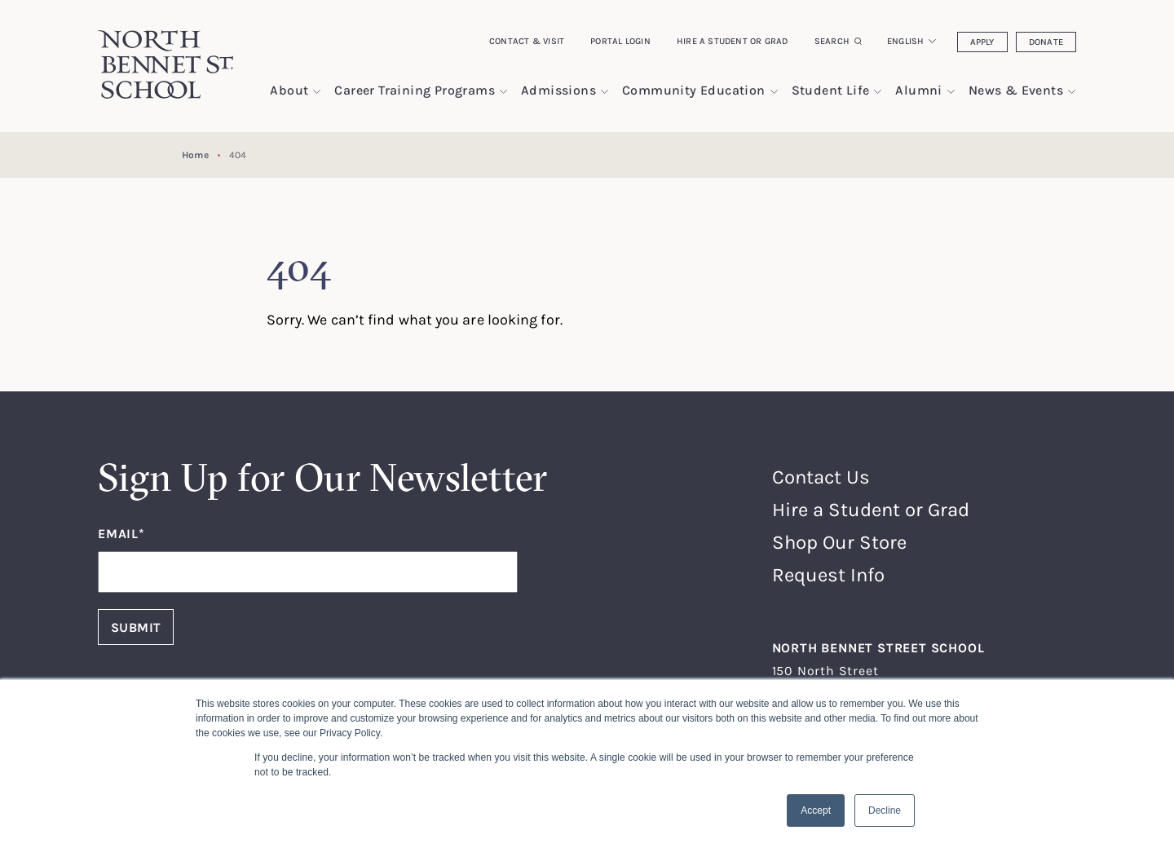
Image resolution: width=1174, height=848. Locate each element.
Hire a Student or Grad (732, 40)
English (906, 40)
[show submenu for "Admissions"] (604, 92)
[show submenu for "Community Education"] (774, 92)
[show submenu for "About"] (316, 92)
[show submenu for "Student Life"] (877, 92)
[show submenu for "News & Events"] (1071, 92)
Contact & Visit (526, 40)
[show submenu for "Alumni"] (951, 92)
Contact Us (821, 476)
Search (832, 40)
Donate (1046, 41)
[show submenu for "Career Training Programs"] (503, 92)
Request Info (828, 574)
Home (195, 154)
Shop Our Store (839, 542)
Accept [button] (816, 810)
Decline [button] (884, 810)
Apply (982, 41)
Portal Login (620, 40)
